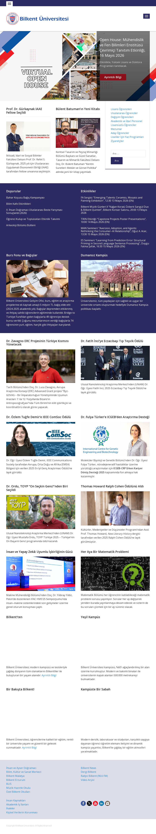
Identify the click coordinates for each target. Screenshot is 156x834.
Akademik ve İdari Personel (126, 121)
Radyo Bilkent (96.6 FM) (94, 776)
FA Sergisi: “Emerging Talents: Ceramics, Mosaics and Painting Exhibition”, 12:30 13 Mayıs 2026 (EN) (111, 199)
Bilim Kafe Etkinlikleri (18, 203)
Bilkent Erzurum (15, 780)
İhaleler (10, 808)
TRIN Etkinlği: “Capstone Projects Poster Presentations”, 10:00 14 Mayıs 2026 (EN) (113, 220)
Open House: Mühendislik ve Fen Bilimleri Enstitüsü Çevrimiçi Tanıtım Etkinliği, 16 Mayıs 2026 (122, 47)
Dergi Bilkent (88, 772)
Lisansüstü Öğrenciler (123, 125)
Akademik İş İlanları (17, 804)
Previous (4, 66)
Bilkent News (88, 768)
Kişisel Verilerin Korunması (21, 812)
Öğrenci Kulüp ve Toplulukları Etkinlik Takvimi (33, 219)
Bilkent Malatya (15, 776)
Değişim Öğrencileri (122, 117)
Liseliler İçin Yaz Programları (127, 137)
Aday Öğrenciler (120, 133)
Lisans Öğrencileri (121, 109)
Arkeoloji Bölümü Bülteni (20, 225)
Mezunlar (116, 129)
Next (152, 66)
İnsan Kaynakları (15, 800)
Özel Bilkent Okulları (18, 791)
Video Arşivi (87, 780)
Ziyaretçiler (117, 141)
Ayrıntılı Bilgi (113, 77)
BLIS (8, 784)
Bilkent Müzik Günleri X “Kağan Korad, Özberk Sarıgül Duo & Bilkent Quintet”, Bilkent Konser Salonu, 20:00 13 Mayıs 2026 (115, 209)
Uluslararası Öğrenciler (124, 113)
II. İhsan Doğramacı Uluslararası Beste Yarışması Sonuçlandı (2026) (34, 211)
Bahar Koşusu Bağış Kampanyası (25, 197)
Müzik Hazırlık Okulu (18, 788)
